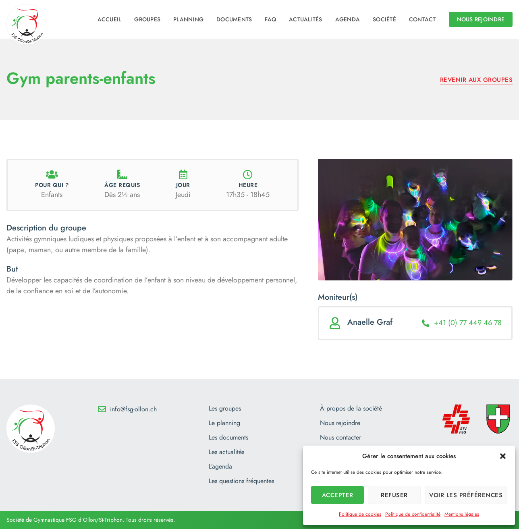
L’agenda (220, 467)
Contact (422, 19)
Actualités (305, 19)
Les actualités (226, 452)
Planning (188, 19)
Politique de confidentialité (412, 514)
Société (384, 19)
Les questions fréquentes (241, 481)
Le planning (224, 423)
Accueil (110, 19)
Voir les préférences (465, 495)
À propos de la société (351, 409)
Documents (234, 19)
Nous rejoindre (340, 423)
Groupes (147, 19)
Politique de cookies (360, 514)
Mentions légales (461, 514)
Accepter (337, 495)
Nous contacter (340, 438)
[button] (503, 456)
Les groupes (225, 409)
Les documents (228, 438)
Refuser (394, 495)
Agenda (347, 19)
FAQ (270, 19)
